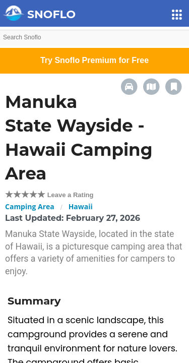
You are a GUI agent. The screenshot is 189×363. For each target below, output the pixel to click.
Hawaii (81, 206)
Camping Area (29, 206)
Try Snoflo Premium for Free (94, 60)
